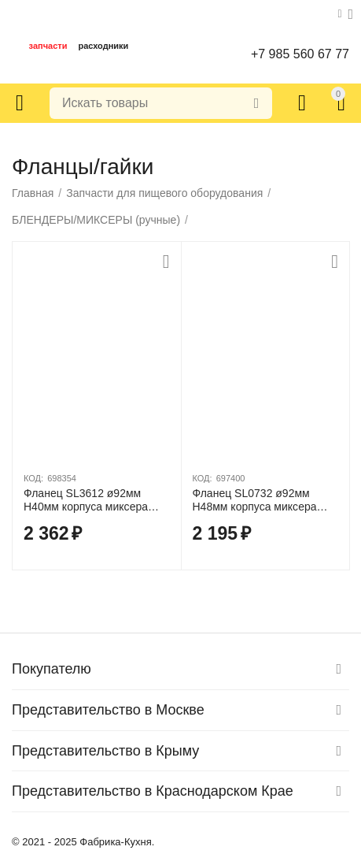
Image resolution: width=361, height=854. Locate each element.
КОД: (33, 478)
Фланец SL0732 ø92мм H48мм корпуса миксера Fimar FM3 (255, 500)
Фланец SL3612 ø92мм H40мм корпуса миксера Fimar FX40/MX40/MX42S (88, 500)
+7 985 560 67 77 (300, 54)
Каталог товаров (20, 103)
